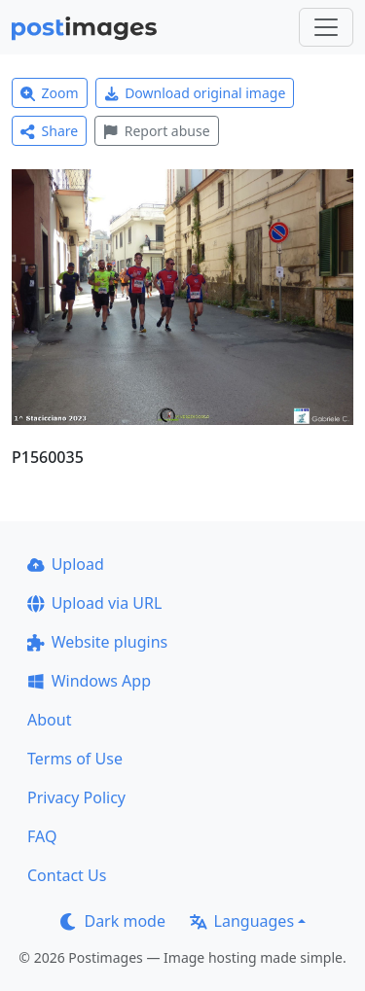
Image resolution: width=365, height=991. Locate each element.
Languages (242, 921)
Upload (65, 564)
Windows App (89, 680)
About (49, 719)
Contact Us (66, 875)
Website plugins (97, 642)
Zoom (49, 93)
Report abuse (156, 131)
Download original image (195, 93)
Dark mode (112, 921)
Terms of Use (75, 758)
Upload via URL (94, 603)
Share (49, 131)
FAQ (41, 836)
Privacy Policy (76, 797)
